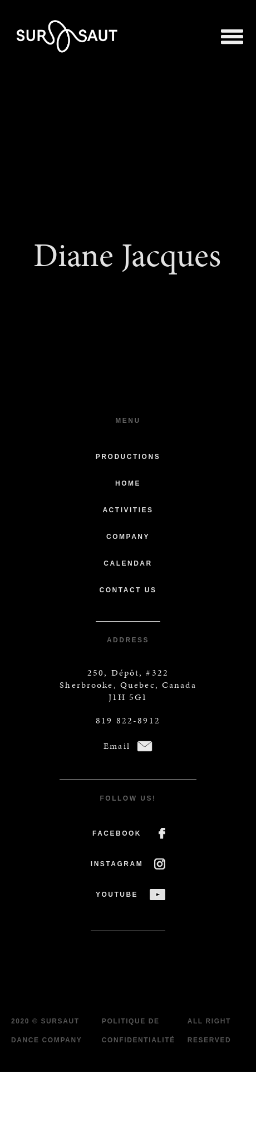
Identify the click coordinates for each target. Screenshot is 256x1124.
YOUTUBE (117, 894)
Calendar (128, 563)
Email (117, 746)
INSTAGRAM (117, 864)
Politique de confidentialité (138, 1030)
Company (128, 537)
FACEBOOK (116, 833)
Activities (127, 510)
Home (128, 483)
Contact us (128, 590)
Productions (128, 457)
